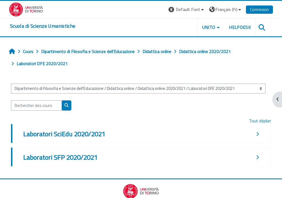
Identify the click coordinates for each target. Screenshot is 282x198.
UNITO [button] (208, 27)
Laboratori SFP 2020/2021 (60, 157)
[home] (42, 26)
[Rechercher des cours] (36, 105)
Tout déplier (260, 120)
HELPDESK (240, 27)
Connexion (259, 9)
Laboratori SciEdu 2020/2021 (64, 134)
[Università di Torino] (26, 9)
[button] (187, 9)
